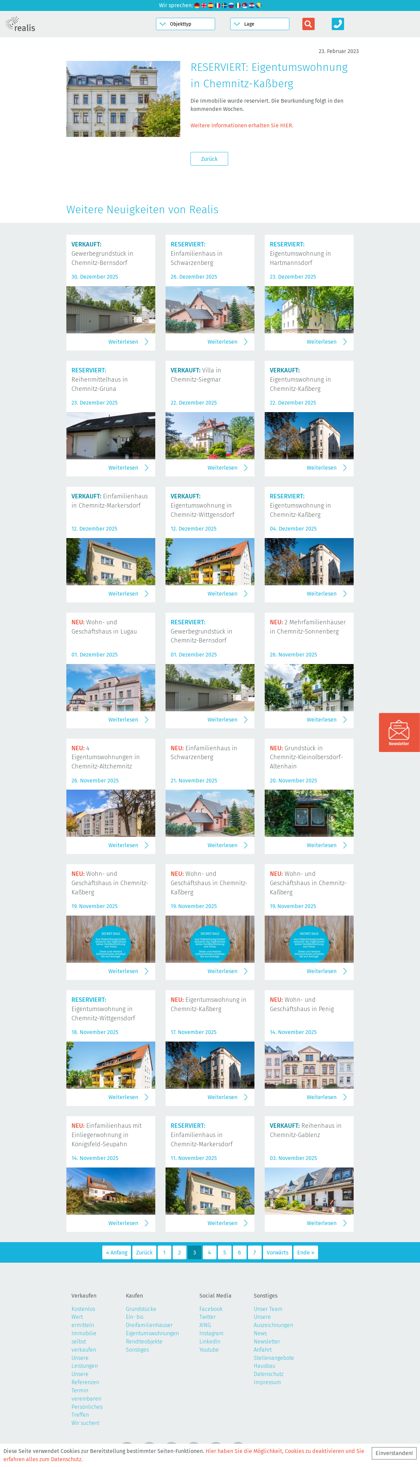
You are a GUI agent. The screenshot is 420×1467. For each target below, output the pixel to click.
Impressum (267, 1382)
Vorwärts (277, 1252)
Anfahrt (263, 1350)
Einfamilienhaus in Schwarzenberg (197, 254)
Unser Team (268, 1309)
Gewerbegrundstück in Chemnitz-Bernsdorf (102, 254)
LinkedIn (209, 1341)
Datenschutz (269, 1374)
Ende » (305, 1252)
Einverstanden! (394, 1453)
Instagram (211, 1333)
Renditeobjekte (144, 1341)
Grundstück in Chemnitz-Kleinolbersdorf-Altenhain (306, 757)
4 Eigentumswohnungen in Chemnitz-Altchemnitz (105, 757)
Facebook (211, 1309)
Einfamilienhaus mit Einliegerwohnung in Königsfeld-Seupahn (106, 1135)
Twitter (207, 1317)
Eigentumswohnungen (152, 1333)
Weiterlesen (123, 342)
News (260, 1333)
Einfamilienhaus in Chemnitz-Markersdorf (202, 1135)
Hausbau (264, 1366)
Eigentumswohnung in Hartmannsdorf (300, 254)
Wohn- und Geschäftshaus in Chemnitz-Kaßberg (109, 883)
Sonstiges (137, 1350)
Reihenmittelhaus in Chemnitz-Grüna (99, 380)
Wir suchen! (85, 1423)
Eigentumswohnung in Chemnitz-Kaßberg (300, 380)
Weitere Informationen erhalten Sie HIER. (242, 125)
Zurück (209, 159)
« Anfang (116, 1252)
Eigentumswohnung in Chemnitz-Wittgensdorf (202, 506)
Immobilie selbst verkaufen (83, 1341)
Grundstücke (141, 1309)
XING (205, 1325)
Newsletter (267, 1341)
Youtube (209, 1350)
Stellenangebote (274, 1358)
